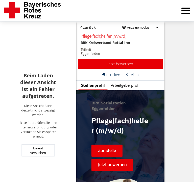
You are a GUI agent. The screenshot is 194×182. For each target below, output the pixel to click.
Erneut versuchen (38, 150)
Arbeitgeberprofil (125, 85)
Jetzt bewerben (120, 63)
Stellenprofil (93, 85)
